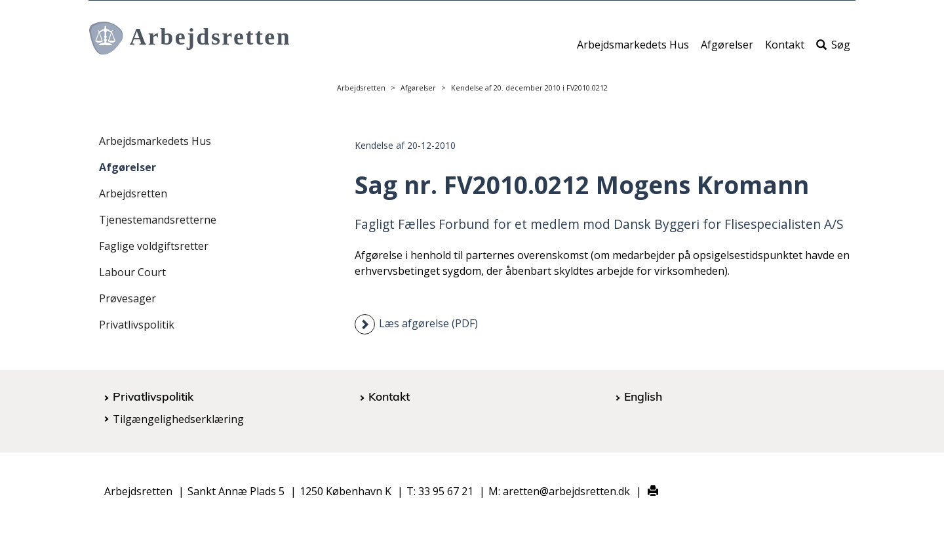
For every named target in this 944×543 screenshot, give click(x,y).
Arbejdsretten (361, 87)
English (643, 396)
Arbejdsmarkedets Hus (633, 50)
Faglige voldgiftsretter (153, 246)
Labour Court (132, 272)
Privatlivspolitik (136, 324)
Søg (833, 50)
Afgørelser (727, 50)
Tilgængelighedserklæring (178, 419)
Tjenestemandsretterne (157, 219)
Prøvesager (127, 298)
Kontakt (784, 50)
